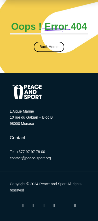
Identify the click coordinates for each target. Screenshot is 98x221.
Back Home (48, 47)
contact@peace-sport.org (30, 158)
